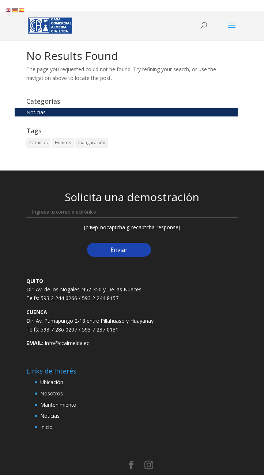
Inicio (46, 427)
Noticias (36, 112)
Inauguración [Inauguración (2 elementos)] (91, 142)
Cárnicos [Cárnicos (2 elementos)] (38, 142)
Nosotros (51, 393)
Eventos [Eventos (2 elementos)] (63, 142)
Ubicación (51, 382)
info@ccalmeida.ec (67, 343)
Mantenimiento (58, 404)
